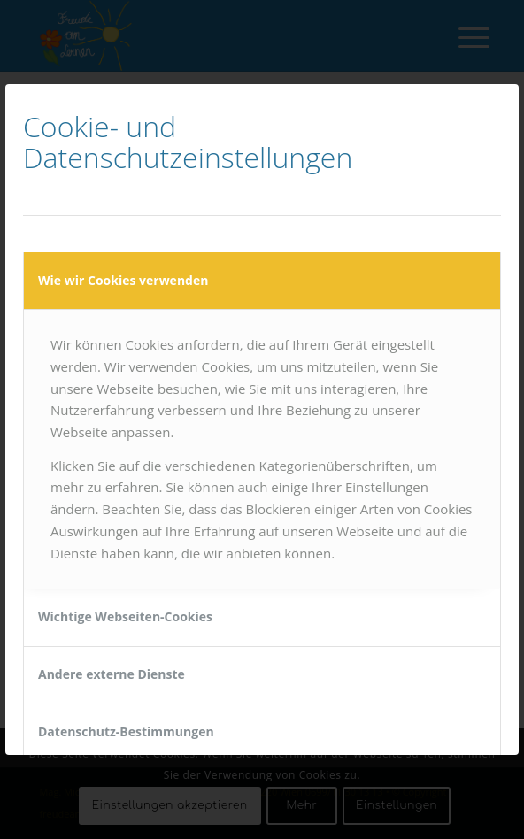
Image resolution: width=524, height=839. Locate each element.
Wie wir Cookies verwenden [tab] (123, 280)
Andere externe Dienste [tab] (111, 674)
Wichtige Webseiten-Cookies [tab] (125, 616)
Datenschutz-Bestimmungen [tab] (126, 731)
